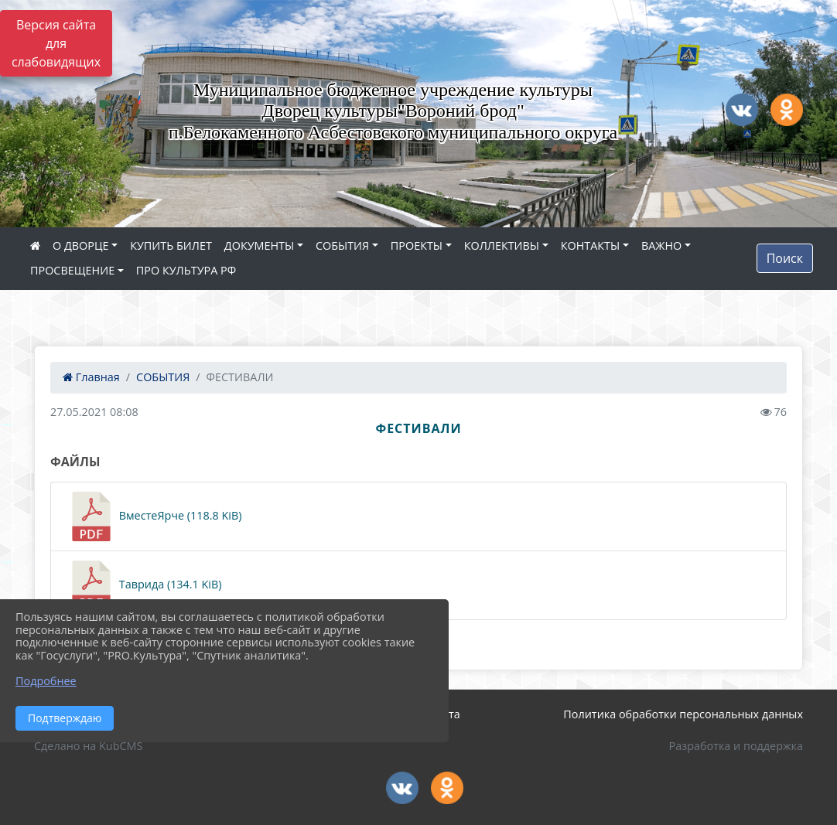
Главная (91, 377)
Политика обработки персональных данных (683, 714)
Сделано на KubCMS (88, 745)
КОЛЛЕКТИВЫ (501, 245)
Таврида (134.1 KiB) (144, 585)
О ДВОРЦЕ (81, 245)
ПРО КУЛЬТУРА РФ (186, 270)
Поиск (785, 258)
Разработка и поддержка (736, 745)
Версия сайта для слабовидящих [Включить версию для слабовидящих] (56, 43)
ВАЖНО (661, 245)
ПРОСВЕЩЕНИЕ (72, 270)
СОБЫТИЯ (342, 245)
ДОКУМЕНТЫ (259, 245)
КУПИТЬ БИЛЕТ (171, 245)
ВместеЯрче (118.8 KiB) (154, 516)
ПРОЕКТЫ (416, 245)
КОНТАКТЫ (590, 245)
